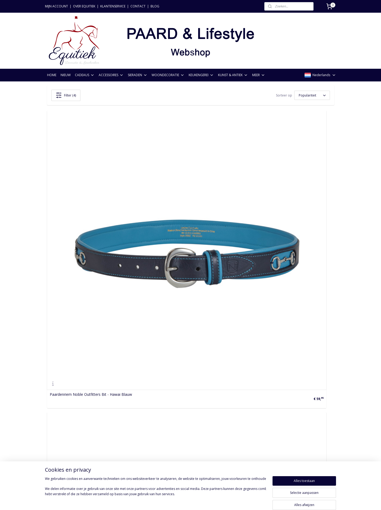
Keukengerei (115, 427)
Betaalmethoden (61, 415)
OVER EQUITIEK (84, 6)
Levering (54, 427)
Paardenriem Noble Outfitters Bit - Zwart (85, 323)
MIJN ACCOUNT (56, 6)
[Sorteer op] (312, 95)
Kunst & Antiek (118, 432)
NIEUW (66, 75)
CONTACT (138, 6)
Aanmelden (176, 421)
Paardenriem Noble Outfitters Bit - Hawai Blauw (91, 208)
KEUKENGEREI (201, 75)
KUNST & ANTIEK (233, 75)
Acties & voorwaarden (66, 439)
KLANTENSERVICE (112, 6)
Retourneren (58, 409)
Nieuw (110, 397)
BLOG (155, 6)
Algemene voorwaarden (67, 432)
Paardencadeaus (119, 403)
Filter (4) (66, 95)
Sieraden (112, 415)
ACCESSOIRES (111, 75)
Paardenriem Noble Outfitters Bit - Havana (280, 208)
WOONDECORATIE (168, 75)
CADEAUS (84, 75)
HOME (51, 75)
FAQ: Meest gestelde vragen (71, 444)
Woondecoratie (118, 421)
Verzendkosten (59, 403)
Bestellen (55, 397)
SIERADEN (137, 75)
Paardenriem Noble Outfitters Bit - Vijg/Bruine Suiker (186, 210)
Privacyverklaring (61, 421)
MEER (258, 75)
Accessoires (115, 409)
